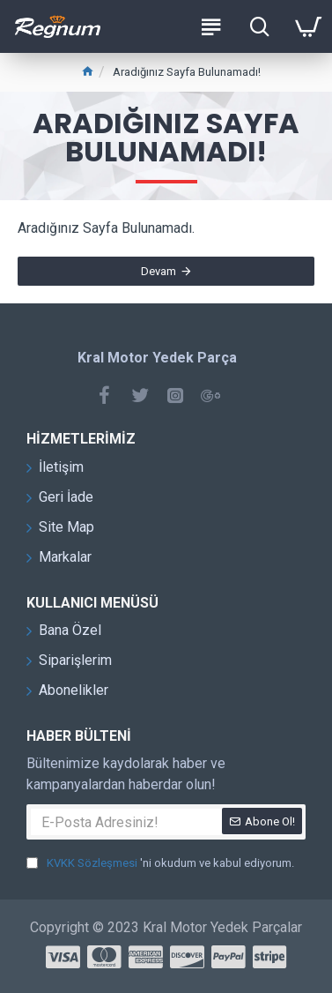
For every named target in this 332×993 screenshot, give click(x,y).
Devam (158, 271)
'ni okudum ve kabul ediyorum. (160, 863)
